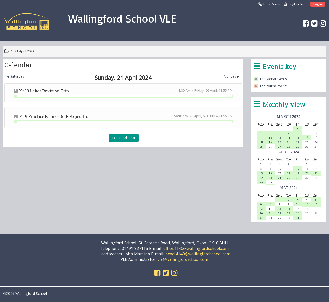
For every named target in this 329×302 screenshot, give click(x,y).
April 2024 (288, 152)
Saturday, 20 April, (188, 116)
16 (306, 137)
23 (306, 142)
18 (261, 142)
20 (279, 142)
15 (297, 137)
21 (288, 142)
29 (297, 146)
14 (288, 137)
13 (279, 137)
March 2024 (288, 116)
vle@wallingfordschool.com (182, 259)
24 (316, 142)
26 (270, 146)
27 (279, 146)
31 (316, 146)
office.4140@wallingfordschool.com (196, 248)
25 (261, 146)
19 (270, 142)
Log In (317, 4)
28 (288, 146)
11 (261, 137)
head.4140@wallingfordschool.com (198, 254)
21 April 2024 (24, 51)
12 (270, 137)
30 (306, 146)
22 (297, 142)
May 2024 (288, 187)
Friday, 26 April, (206, 90)
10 (279, 168)
